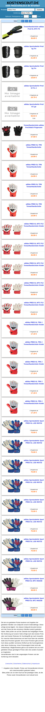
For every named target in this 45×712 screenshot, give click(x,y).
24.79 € (34, 97)
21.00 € (34, 58)
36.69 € (34, 38)
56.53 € (34, 116)
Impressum (36, 663)
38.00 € (34, 590)
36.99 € (34, 235)
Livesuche (8, 663)
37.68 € (34, 137)
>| (30, 21)
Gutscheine (17, 663)
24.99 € (34, 156)
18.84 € (34, 78)
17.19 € (34, 334)
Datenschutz (26, 663)
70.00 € (34, 432)
